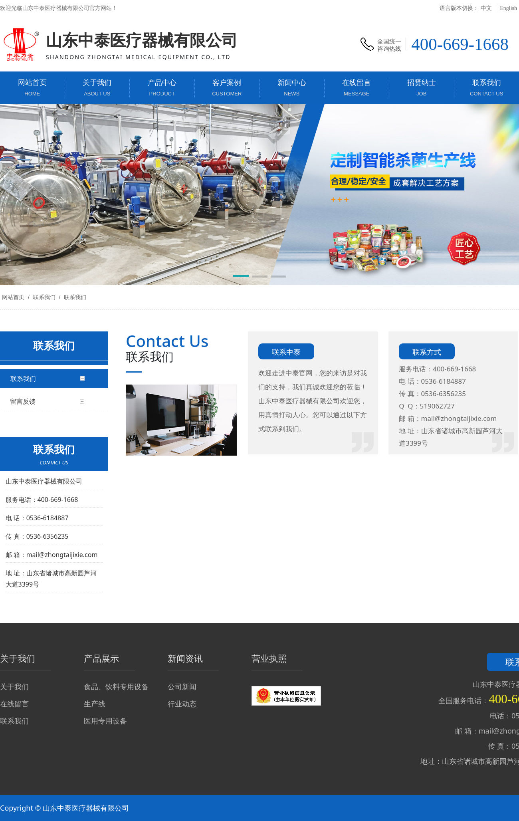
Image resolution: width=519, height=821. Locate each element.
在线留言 (14, 703)
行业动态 (182, 703)
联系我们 (44, 297)
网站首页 (13, 297)
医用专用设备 (105, 721)
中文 (486, 8)
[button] (241, 277)
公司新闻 (182, 686)
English (508, 8)
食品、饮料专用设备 (116, 686)
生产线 (94, 703)
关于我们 (14, 686)
